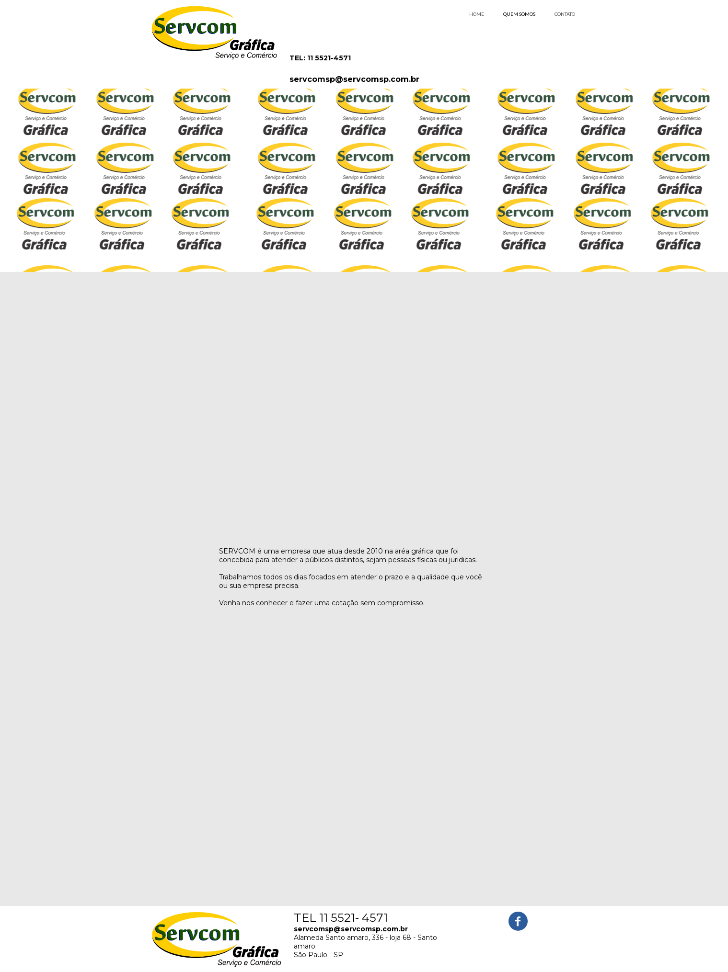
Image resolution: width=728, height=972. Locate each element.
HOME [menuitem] (476, 14)
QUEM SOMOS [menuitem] (519, 14)
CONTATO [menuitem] (565, 14)
